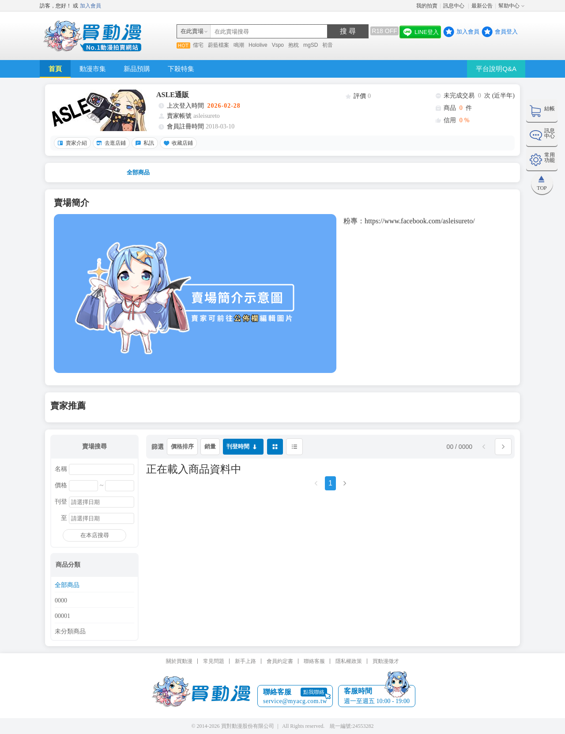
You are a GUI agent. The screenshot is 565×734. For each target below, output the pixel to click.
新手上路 (245, 661)
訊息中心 (454, 6)
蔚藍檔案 (218, 45)
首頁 (55, 68)
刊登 (61, 502)
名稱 (61, 469)
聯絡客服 (314, 661)
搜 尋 (348, 31)
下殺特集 (181, 68)
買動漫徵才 (386, 661)
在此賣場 (192, 31)
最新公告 (482, 6)
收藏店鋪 (177, 143)
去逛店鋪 (110, 143)
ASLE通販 (172, 94)
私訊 (143, 143)
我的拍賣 (426, 6)
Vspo (278, 45)
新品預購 (137, 68)
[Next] (344, 486)
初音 (327, 45)
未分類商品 (70, 632)
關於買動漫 (179, 661)
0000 (61, 601)
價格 (61, 485)
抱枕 (293, 45)
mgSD (310, 45)
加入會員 (90, 6)
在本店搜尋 (94, 535)
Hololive (258, 45)
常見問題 (213, 661)
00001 (62, 616)
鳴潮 (239, 45)
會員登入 (506, 31)
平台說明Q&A (496, 68)
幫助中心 (509, 6)
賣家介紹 (71, 143)
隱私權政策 (348, 661)
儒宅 (198, 45)
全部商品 (138, 172)
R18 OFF (384, 30)
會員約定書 (280, 661)
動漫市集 (92, 68)
